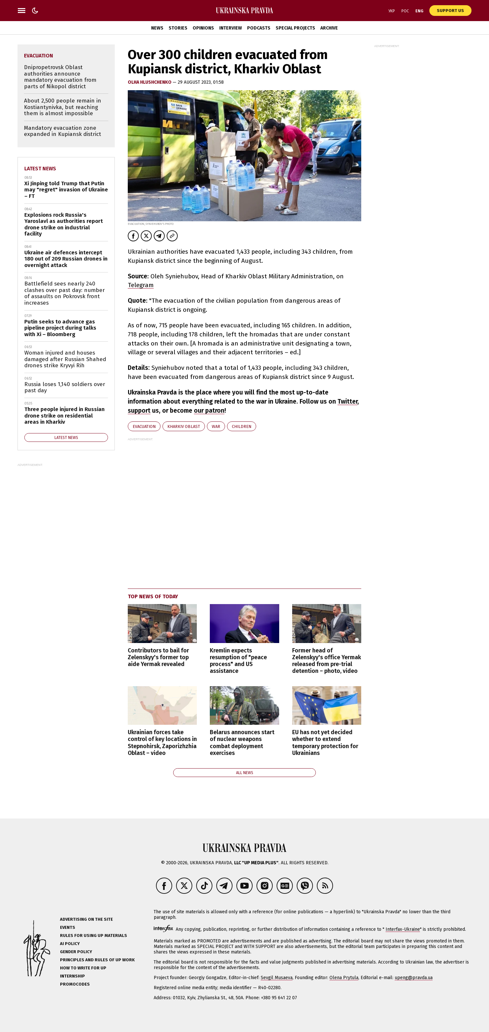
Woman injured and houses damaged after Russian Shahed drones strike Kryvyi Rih (65, 359)
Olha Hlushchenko (150, 82)
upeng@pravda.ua (414, 977)
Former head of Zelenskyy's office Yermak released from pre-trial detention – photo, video (326, 660)
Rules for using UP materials (93, 935)
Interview (230, 28)
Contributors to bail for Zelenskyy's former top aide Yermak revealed (158, 657)
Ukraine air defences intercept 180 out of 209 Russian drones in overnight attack (66, 259)
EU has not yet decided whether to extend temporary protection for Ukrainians (325, 742)
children (241, 426)
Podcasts (258, 28)
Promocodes (75, 984)
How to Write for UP (83, 967)
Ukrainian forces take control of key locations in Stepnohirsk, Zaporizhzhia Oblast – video (162, 742)
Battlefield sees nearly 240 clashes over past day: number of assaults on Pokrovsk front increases (64, 293)
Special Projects (295, 28)
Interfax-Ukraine (403, 929)
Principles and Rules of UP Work (97, 959)
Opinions (203, 28)
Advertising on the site (86, 919)
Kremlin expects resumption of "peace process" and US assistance (238, 660)
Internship (72, 976)
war (216, 426)
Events (67, 927)
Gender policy (76, 951)
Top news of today (153, 596)
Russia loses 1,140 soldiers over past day (64, 387)
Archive (329, 28)
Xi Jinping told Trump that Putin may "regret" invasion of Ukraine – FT (66, 190)
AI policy (70, 943)
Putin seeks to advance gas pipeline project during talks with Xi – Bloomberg (60, 328)
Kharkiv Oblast (183, 426)
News (157, 28)
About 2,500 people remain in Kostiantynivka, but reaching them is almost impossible (62, 107)
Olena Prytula (343, 977)
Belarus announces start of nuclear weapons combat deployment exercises (242, 742)
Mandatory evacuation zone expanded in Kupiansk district (62, 131)
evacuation (144, 426)
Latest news (40, 168)
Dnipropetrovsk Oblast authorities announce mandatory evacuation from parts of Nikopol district (60, 77)
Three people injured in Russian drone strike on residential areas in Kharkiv (64, 415)
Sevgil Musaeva (276, 977)
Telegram (141, 285)
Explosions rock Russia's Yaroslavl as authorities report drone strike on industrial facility (63, 224)
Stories (178, 28)
